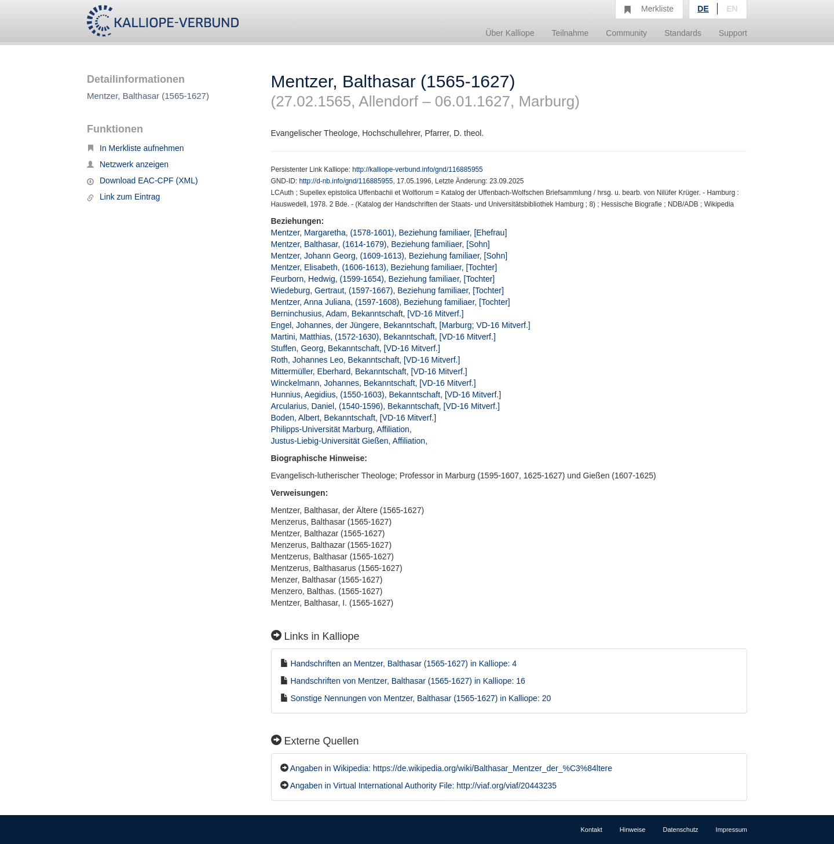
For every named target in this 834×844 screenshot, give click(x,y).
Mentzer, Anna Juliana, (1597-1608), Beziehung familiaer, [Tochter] (390, 302)
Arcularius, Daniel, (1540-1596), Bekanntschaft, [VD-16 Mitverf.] (385, 406)
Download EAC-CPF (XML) (142, 180)
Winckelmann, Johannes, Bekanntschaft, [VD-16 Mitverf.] (373, 383)
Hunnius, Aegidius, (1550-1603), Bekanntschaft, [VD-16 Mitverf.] (386, 394)
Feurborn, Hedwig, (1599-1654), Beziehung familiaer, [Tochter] (383, 278)
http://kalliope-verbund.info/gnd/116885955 (417, 169)
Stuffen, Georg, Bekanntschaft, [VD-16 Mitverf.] (355, 348)
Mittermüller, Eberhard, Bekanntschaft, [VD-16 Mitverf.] (369, 371)
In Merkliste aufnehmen (135, 148)
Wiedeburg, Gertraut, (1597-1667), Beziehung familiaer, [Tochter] (387, 290)
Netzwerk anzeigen (128, 164)
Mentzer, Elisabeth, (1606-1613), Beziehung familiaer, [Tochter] (384, 267)
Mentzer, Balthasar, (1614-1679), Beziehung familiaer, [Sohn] (380, 244)
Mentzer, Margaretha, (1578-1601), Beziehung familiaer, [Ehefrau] (389, 232)
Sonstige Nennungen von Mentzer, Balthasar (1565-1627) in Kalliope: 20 (420, 698)
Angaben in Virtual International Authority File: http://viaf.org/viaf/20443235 (423, 785)
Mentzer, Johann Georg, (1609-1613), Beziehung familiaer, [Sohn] (389, 255)
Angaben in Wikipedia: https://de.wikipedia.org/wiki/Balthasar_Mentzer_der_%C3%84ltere (451, 768)
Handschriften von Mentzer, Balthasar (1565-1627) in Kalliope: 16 (407, 680)
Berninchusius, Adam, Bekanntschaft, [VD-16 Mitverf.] (367, 313)
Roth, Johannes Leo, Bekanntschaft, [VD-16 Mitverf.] (365, 359)
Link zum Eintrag (123, 196)
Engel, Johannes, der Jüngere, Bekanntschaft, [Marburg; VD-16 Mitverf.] (401, 325)
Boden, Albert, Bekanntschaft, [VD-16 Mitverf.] (354, 417)
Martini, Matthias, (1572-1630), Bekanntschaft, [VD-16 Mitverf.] (383, 336)
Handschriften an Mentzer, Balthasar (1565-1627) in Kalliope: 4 (403, 663)
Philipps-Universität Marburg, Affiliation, (342, 429)
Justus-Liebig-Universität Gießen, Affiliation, (350, 440)
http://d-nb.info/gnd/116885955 (346, 181)
